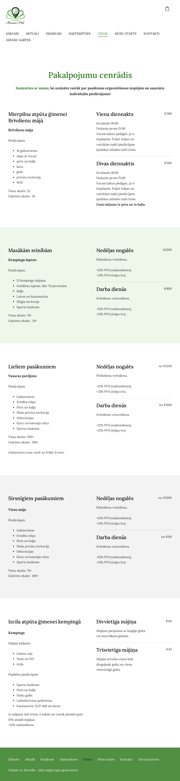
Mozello (29, 770)
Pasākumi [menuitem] (56, 34)
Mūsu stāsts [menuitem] (128, 34)
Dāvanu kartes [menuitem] (20, 40)
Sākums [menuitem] (14, 34)
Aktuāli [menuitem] (34, 34)
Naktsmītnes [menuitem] (82, 34)
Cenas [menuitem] (105, 34)
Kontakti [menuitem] (154, 34)
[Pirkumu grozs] (167, 8)
